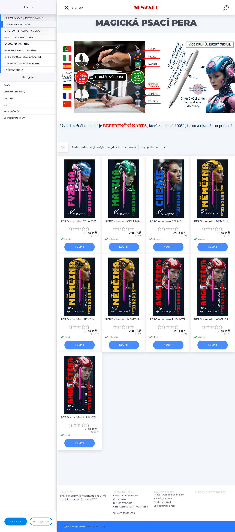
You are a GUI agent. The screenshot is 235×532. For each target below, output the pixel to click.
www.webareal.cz (95, 526)
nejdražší (113, 147)
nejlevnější (97, 147)
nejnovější (130, 147)
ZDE (94, 499)
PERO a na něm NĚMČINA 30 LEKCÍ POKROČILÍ (124, 319)
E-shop (73, 8)
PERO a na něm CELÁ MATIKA (124, 221)
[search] (226, 8)
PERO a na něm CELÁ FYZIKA (79, 221)
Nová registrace (41, 521)
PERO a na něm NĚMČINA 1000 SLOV (212, 221)
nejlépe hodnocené (153, 147)
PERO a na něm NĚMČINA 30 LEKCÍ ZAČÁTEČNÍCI (79, 319)
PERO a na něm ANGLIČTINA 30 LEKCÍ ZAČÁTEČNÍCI (212, 319)
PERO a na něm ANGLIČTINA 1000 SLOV (168, 319)
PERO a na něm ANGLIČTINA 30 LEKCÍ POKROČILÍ (79, 417)
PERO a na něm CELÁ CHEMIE (168, 221)
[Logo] (146, 7)
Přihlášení (16, 521)
